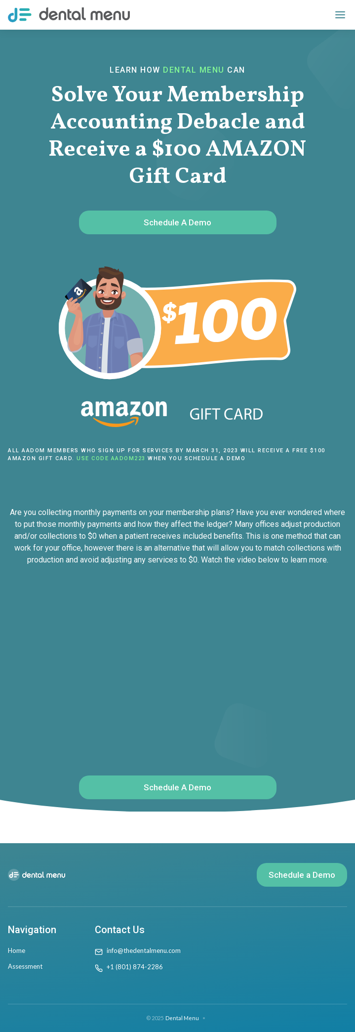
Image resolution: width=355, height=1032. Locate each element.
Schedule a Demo (302, 875)
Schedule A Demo (177, 222)
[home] (69, 15)
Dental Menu (182, 1018)
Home (16, 950)
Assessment (25, 966)
